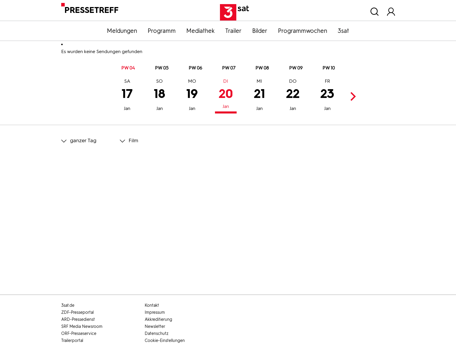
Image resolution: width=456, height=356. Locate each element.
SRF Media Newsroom (82, 326)
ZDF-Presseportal (77, 312)
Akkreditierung (158, 319)
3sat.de (67, 305)
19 (191, 95)
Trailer (233, 30)
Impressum (155, 312)
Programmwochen (302, 30)
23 (327, 95)
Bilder (259, 30)
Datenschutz (156, 333)
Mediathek (200, 30)
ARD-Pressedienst (78, 319)
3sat (343, 30)
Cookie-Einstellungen (165, 340)
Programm (162, 30)
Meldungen (122, 30)
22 (292, 95)
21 (259, 95)
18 (159, 95)
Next (351, 96)
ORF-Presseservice (78, 333)
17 (127, 95)
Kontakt (152, 305)
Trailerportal (72, 340)
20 (226, 94)
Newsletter (155, 326)
